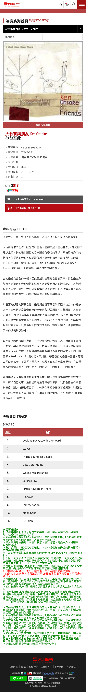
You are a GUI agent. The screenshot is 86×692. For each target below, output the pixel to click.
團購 (23, 666)
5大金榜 (59, 666)
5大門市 (14, 666)
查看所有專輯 (43, 125)
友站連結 (71, 666)
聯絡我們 (33, 666)
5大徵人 (45, 666)
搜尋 (61, 4)
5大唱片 (11, 4)
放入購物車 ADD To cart (24, 208)
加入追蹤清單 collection (26, 199)
